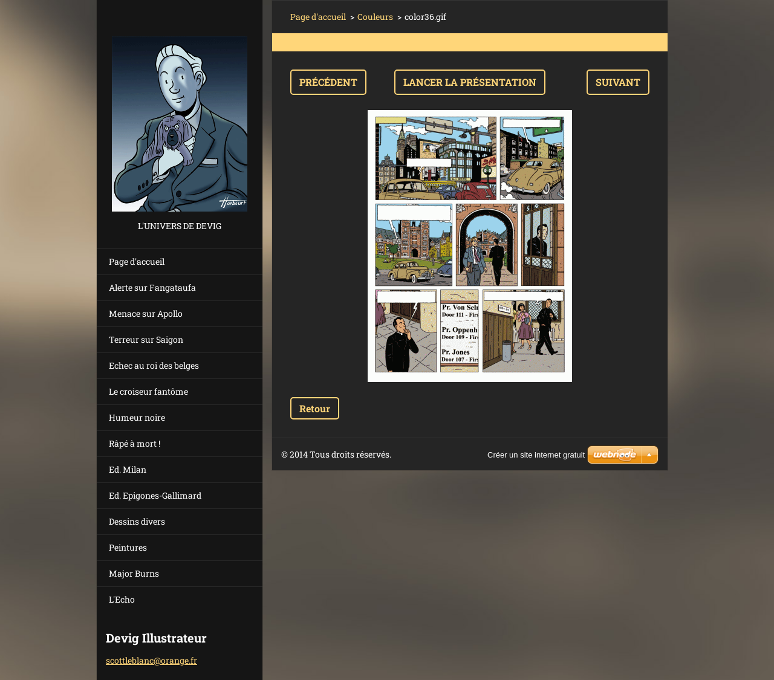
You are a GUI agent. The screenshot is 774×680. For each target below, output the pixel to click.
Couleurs (375, 16)
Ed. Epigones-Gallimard (155, 495)
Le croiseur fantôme (148, 391)
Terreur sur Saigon (146, 339)
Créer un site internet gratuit (536, 454)
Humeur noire (137, 417)
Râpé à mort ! (134, 443)
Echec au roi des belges (154, 365)
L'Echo (122, 599)
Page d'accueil (136, 261)
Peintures (128, 547)
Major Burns (134, 573)
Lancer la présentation (469, 82)
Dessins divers (137, 521)
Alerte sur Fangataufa (152, 287)
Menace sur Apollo (146, 313)
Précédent (328, 82)
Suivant (618, 82)
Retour (314, 408)
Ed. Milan (127, 469)
